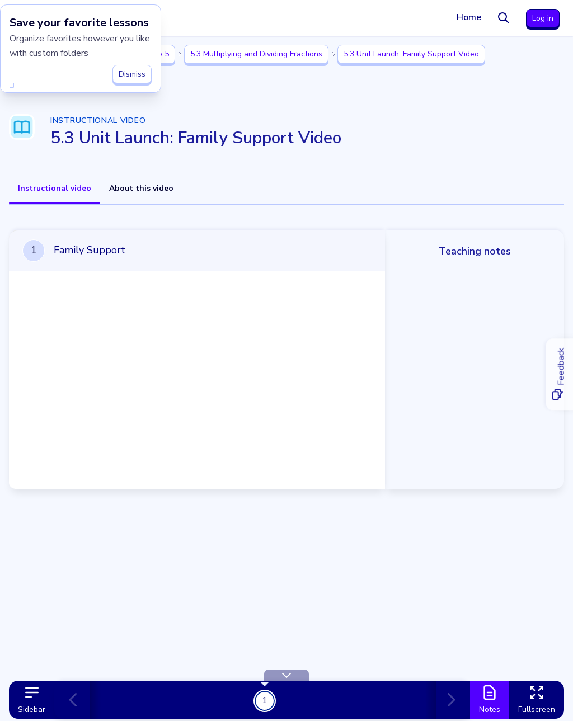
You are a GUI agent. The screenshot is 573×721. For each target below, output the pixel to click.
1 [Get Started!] (264, 700)
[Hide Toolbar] (286, 675)
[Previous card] (77, 700)
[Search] (503, 18)
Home (469, 17)
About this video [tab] (141, 188)
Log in (542, 18)
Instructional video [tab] (54, 188)
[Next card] (448, 700)
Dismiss (132, 73)
